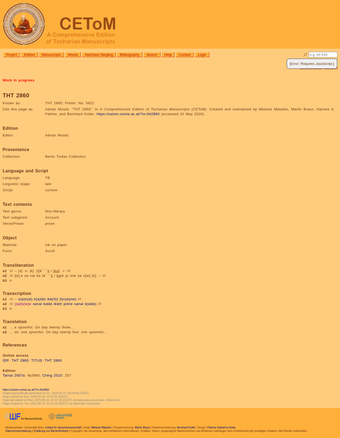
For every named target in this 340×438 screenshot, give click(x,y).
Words (73, 55)
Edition (29, 55)
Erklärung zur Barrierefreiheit (51, 430)
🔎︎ (305, 55)
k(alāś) (91, 304)
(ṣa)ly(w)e (23, 304)
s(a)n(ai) (25, 299)
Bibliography (129, 55)
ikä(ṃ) (52, 299)
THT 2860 (20, 360)
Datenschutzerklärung (18, 430)
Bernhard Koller (186, 427)
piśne (68, 304)
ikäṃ (58, 304)
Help (168, 55)
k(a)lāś (40, 299)
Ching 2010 (52, 375)
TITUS (36, 360)
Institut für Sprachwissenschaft (63, 427)
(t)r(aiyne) (68, 299)
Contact (184, 55)
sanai (37, 304)
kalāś (48, 304)
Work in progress (19, 80)
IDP (6, 360)
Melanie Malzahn (101, 427)
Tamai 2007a (14, 375)
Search (152, 55)
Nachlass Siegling (99, 55)
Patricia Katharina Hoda (221, 427)
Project (11, 55)
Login (202, 55)
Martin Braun (142, 427)
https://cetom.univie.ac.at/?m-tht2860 (128, 114)
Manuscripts (51, 55)
